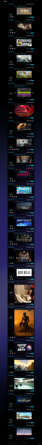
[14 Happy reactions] (11, 80)
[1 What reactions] (18, 150)
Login (38, 1)
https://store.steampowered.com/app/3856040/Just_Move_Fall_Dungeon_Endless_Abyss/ (23, 6)
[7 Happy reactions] (11, 17)
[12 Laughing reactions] (11, 304)
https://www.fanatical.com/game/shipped (28, 185)
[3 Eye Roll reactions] (11, 181)
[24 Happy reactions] (10, 213)
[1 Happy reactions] (12, 304)
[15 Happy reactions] (12, 391)
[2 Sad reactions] (12, 263)
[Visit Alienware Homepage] (22, 442)
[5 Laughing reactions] (14, 33)
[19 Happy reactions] (11, 65)
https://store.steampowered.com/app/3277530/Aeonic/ (26, 138)
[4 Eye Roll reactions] (12, 165)
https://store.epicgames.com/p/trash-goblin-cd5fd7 (26, 21)
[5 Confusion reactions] (11, 373)
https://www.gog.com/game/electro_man (19, 85)
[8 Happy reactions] (12, 181)
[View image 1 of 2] (24, 92)
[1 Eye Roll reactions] (12, 354)
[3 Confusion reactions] (14, 150)
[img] (13, 1)
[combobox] (39, 444)
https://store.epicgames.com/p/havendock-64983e (26, 411)
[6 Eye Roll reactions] (10, 229)
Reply (32, 17)
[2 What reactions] (14, 181)
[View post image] (24, 11)
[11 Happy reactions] (11, 165)
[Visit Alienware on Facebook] (24, 442)
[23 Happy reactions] (12, 229)
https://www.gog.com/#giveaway (26, 201)
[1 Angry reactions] (14, 354)
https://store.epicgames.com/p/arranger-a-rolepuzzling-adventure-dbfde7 (22, 38)
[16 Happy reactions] (11, 423)
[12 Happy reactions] (12, 150)
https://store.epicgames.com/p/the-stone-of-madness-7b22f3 (21, 249)
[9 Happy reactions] (10, 33)
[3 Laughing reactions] (12, 213)
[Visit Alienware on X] (26, 442)
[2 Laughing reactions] (16, 150)
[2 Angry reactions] (10, 150)
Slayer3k (10, 4)
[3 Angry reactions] (11, 197)
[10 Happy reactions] (10, 279)
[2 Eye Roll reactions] (12, 17)
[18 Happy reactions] (10, 438)
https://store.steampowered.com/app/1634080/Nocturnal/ (27, 122)
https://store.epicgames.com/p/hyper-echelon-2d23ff (27, 395)
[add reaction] (14, 17)
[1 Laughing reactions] (12, 65)
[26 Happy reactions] (10, 100)
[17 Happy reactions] (11, 354)
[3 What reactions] (16, 244)
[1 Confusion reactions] (14, 338)
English (39, 444)
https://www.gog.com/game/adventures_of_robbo (20, 86)
